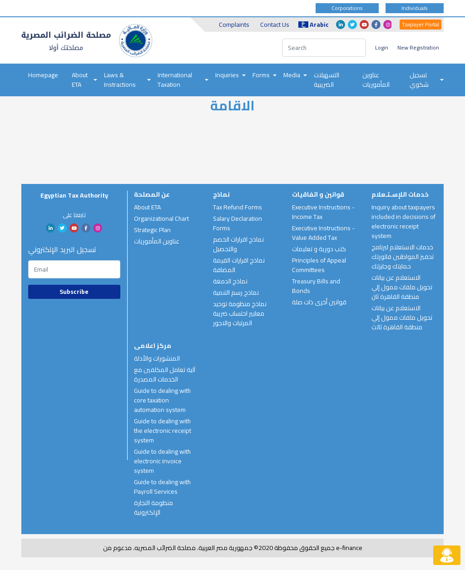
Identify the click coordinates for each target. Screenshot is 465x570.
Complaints (234, 25)
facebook (376, 24)
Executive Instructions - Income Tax (323, 212)
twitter (352, 24)
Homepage (43, 75)
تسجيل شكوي (419, 79)
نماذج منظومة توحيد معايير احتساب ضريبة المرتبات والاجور (240, 313)
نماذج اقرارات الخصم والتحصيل (238, 244)
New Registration (418, 47)
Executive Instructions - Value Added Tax (323, 232)
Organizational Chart (161, 218)
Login (381, 47)
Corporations (347, 8)
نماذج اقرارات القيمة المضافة (239, 265)
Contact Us (274, 25)
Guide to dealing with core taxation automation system (162, 400)
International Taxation (175, 79)
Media (291, 75)
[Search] (324, 48)
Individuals (414, 8)
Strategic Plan (152, 230)
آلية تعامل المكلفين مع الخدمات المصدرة (164, 374)
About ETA (80, 79)
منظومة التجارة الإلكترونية (153, 507)
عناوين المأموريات (376, 79)
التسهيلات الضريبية (326, 79)
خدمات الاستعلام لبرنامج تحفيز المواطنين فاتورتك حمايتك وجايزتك (402, 256)
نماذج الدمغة (230, 281)
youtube (364, 24)
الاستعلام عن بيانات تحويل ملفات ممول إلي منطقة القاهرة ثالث (401, 317)
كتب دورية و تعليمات (319, 249)
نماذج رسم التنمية (236, 292)
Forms (261, 75)
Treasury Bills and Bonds (316, 286)
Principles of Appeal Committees (319, 265)
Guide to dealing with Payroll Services (162, 486)
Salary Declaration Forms (237, 223)
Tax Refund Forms (237, 207)
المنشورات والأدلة (157, 358)
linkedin (340, 24)
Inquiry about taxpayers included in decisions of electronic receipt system (403, 221)
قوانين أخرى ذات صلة (319, 302)
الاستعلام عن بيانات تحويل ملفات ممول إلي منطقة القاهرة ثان (401, 287)
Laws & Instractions (120, 79)
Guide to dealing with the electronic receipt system (162, 430)
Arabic (313, 25)
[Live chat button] (446, 555)
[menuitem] (43, 80)
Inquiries (227, 75)
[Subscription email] (74, 269)
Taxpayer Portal (420, 25)
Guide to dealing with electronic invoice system (162, 461)
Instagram (387, 24)
